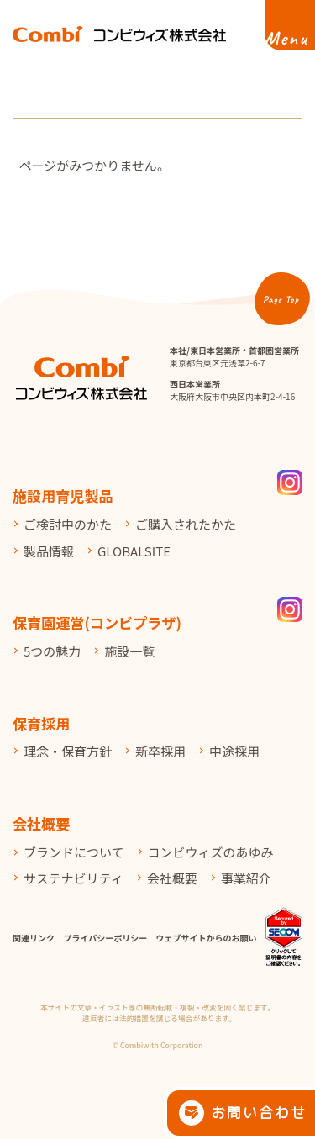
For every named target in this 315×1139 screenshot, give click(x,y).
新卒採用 (160, 751)
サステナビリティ (73, 878)
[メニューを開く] (290, 25)
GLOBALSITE (134, 551)
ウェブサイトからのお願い (206, 937)
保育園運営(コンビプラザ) (97, 622)
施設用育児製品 (63, 495)
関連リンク (34, 937)
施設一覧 (129, 651)
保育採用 (41, 723)
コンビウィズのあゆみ (211, 852)
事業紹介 (246, 878)
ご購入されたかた (185, 524)
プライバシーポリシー (105, 937)
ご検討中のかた (68, 524)
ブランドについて (74, 852)
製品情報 (49, 551)
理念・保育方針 (68, 751)
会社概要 (41, 823)
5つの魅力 (52, 651)
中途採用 (234, 751)
